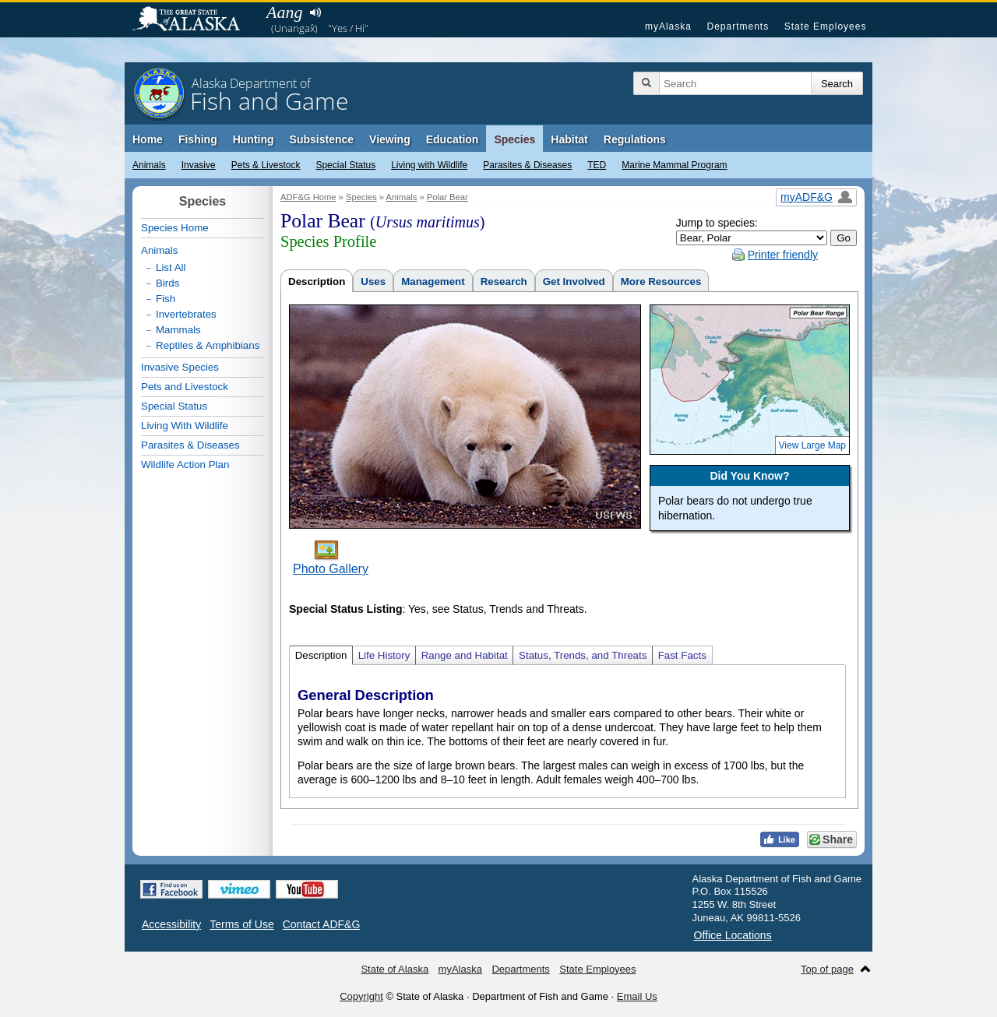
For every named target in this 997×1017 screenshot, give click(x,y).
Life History (384, 655)
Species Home (175, 228)
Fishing (197, 139)
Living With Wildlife (184, 425)
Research (504, 281)
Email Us (637, 996)
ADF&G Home (308, 197)
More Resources (661, 281)
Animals (149, 165)
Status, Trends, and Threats (582, 655)
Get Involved (574, 281)
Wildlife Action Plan (185, 464)
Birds (167, 283)
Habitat (569, 139)
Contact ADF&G (322, 924)
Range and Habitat (464, 655)
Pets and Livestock (184, 386)
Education (452, 139)
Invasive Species (180, 367)
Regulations (635, 139)
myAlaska (668, 26)
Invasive (198, 165)
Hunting (253, 139)
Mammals (178, 330)
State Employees (825, 26)
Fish (165, 298)
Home (147, 139)
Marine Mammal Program (674, 165)
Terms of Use (241, 924)
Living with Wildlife (429, 165)
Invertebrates (186, 314)
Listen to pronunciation (315, 12)
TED (596, 165)
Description (316, 281)
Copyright (361, 996)
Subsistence (322, 139)
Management (432, 281)
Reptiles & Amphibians (207, 345)
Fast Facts (682, 655)
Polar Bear (447, 197)
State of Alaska (193, 20)
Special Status (345, 165)
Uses (373, 281)
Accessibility (171, 924)
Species (514, 139)
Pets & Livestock (266, 165)
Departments (737, 26)
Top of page (827, 969)
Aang (284, 12)
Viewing (389, 139)
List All (171, 267)
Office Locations (733, 935)
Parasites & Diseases (527, 165)
